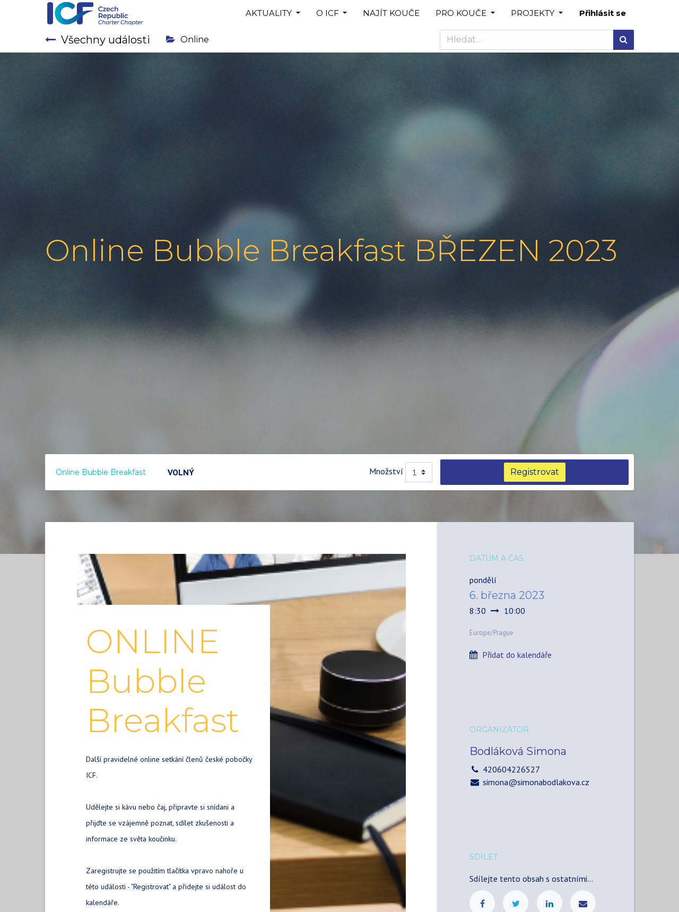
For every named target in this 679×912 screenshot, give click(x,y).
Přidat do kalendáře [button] (517, 654)
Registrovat (534, 472)
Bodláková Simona (518, 751)
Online (187, 39)
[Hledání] (623, 40)
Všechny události (97, 39)
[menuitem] (391, 13)
